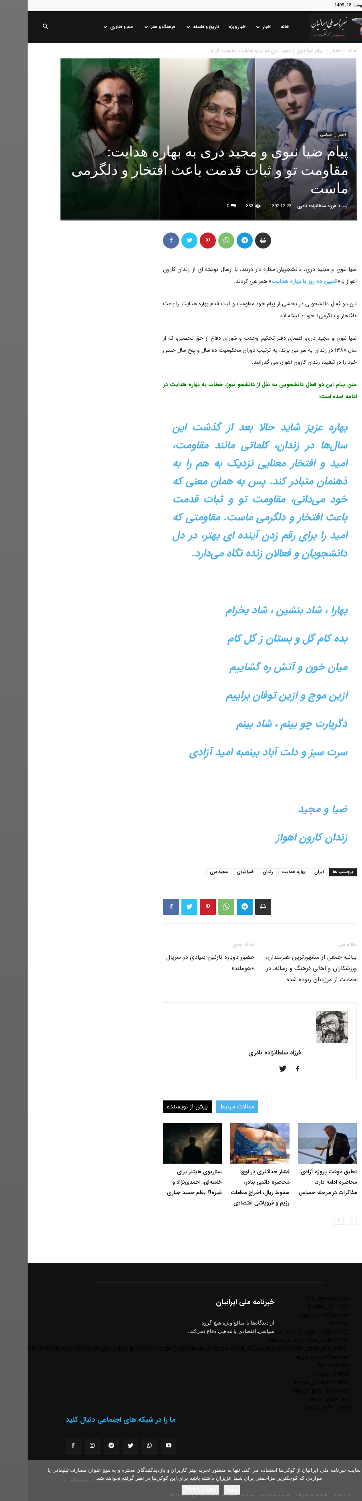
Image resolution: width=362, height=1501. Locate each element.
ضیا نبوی (217, 872)
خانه (257, 27)
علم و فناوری (90, 27)
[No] (352, 1481)
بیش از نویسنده (159, 1107)
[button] (17, 27)
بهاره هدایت (266, 872)
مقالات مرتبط (209, 1107)
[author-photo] (304, 1041)
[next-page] (311, 1220)
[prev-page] (324, 1220)
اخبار (236, 27)
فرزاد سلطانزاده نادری (288, 206)
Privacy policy (173, 1489)
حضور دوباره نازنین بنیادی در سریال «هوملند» (183, 962)
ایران (291, 872)
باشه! (204, 1489)
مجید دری (191, 872)
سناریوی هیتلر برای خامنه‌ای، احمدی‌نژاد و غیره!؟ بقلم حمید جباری (166, 1182)
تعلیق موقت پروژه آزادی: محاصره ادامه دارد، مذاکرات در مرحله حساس (300, 1182)
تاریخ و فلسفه (175, 27)
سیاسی (298, 135)
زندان (240, 872)
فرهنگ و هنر (132, 27)
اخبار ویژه (210, 27)
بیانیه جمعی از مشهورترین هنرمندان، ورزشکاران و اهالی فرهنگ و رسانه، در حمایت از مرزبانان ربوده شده (283, 968)
